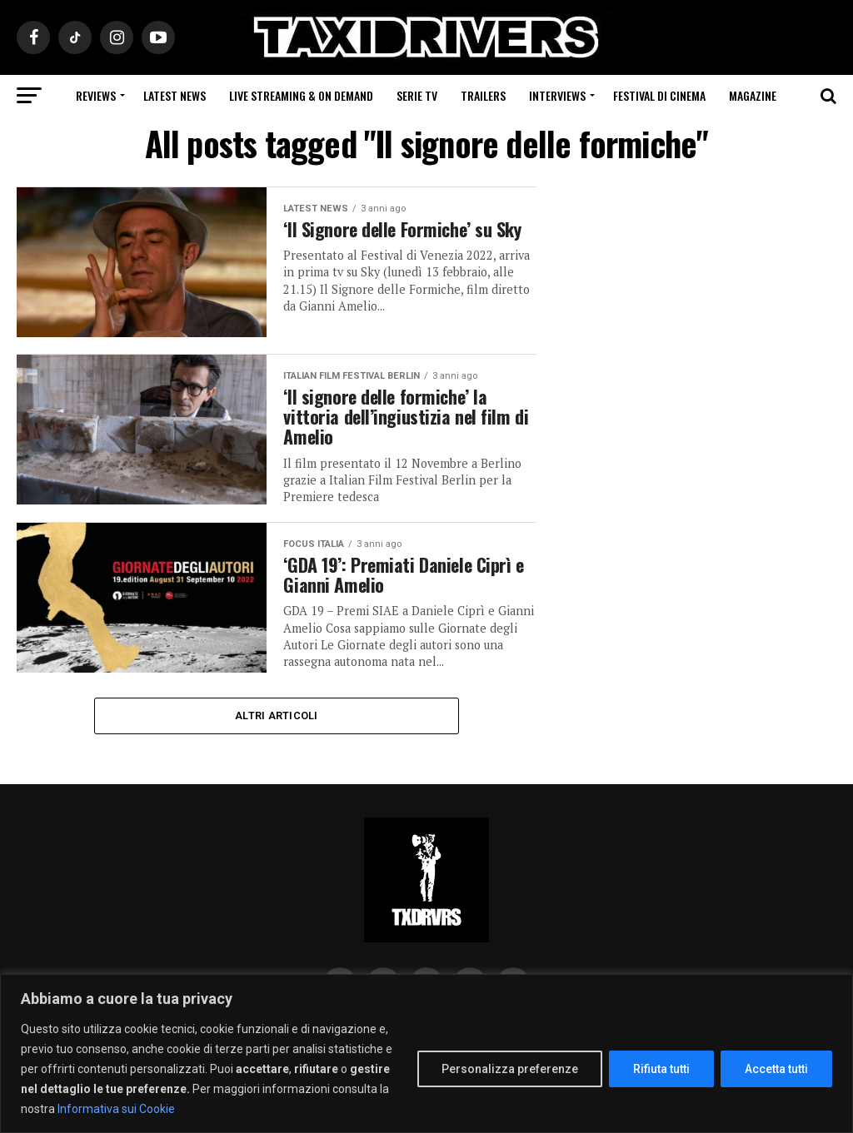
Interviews (557, 95)
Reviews (96, 95)
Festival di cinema (659, 95)
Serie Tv (417, 95)
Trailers (483, 95)
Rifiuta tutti (661, 1069)
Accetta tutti (776, 1069)
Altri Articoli (276, 717)
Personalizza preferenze (509, 1069)
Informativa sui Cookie (116, 1109)
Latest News (174, 95)
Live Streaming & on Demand (301, 95)
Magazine (752, 95)
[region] (426, 1053)
